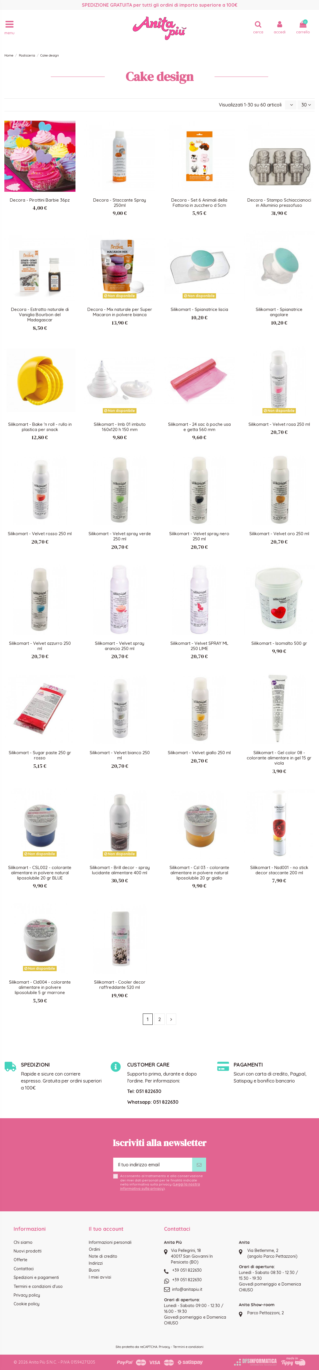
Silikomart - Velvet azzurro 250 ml (40, 645)
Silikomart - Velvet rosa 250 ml (279, 424)
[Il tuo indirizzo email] (152, 1165)
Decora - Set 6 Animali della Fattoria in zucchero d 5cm (199, 202)
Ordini (94, 1249)
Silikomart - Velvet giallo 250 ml (199, 752)
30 (306, 105)
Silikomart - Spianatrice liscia (199, 309)
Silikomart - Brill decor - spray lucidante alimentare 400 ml (120, 870)
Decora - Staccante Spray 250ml (119, 202)
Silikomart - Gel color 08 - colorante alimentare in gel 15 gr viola (279, 758)
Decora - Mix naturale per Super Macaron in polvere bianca (119, 312)
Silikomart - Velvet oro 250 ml (279, 533)
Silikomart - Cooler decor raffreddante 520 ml (119, 984)
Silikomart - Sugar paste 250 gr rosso (40, 755)
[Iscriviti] (199, 1165)
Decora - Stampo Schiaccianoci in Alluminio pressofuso (279, 202)
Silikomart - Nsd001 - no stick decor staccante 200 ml (279, 870)
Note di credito (103, 1256)
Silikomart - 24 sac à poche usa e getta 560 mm (199, 426)
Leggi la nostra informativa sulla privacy (160, 1186)
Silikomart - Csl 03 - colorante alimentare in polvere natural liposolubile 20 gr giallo (199, 873)
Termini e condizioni (188, 1347)
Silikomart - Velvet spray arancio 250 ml (119, 645)
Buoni (94, 1270)
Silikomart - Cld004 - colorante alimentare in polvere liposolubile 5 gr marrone (40, 987)
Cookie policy (26, 1303)
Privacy (164, 1347)
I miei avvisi (100, 1277)
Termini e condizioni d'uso (38, 1286)
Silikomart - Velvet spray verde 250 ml (120, 536)
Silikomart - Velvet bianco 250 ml (120, 755)
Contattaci (24, 1268)
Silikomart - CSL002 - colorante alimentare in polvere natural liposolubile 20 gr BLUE (39, 873)
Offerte (20, 1259)
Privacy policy (27, 1295)
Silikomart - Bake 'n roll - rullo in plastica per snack (40, 426)
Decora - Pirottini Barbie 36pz (40, 200)
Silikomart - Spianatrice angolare (279, 312)
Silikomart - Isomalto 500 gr (279, 643)
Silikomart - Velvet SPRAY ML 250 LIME (199, 645)
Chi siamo (23, 1242)
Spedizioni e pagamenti (36, 1277)
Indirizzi (96, 1263)
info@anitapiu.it (187, 1289)
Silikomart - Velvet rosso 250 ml (40, 533)
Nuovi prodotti (28, 1251)
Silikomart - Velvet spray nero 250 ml (199, 536)
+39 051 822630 (187, 1270)
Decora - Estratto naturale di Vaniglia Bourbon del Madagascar (40, 315)
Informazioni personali (110, 1242)
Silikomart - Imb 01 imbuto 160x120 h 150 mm (120, 426)
